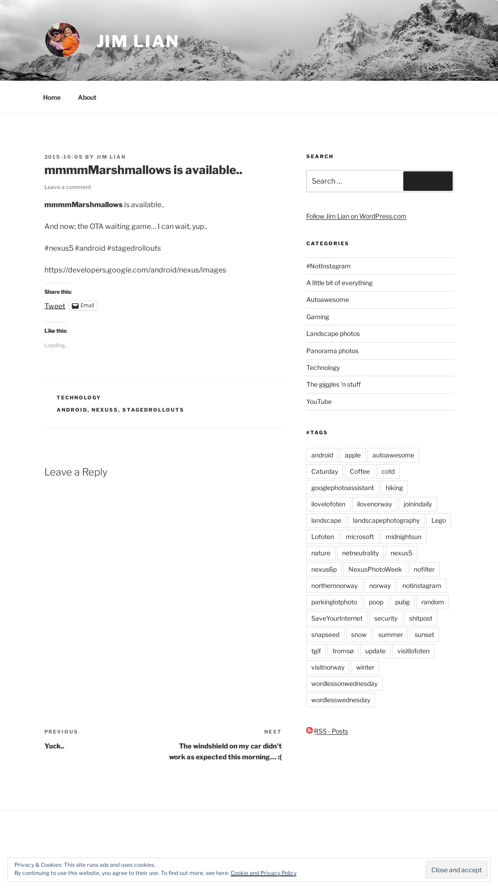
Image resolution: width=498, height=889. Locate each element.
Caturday (324, 471)
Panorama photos (332, 351)
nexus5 (105, 410)
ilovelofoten (328, 504)
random (432, 602)
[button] (62, 40)
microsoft (360, 536)
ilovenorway (374, 504)
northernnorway (334, 585)
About (87, 97)
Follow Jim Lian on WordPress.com (356, 216)
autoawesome (393, 455)
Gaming (317, 317)
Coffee (360, 471)
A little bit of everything (339, 283)
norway (380, 585)
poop (376, 602)
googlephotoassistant (342, 487)
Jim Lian (138, 41)
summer (390, 634)
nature (320, 553)
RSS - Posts (327, 731)
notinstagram (421, 585)
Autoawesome (327, 299)
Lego (438, 520)
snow (359, 634)
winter (365, 667)
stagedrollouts (153, 410)
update (375, 651)
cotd (388, 471)
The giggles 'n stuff (333, 384)
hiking (394, 487)
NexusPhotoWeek (375, 569)
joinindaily (418, 504)
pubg (402, 602)
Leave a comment (67, 187)
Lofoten (322, 536)
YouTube (319, 401)
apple (353, 455)
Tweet (54, 305)
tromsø (343, 651)
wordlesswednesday (340, 700)
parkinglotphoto (334, 602)
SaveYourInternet (337, 618)
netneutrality (360, 553)
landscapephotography (386, 520)
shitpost (420, 618)
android (72, 410)
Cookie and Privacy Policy (263, 873)
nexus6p (324, 569)
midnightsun (403, 536)
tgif (316, 651)
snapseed (325, 634)
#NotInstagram (328, 266)
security (385, 618)
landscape (326, 520)
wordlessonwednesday (344, 683)
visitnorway (327, 667)
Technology (79, 397)
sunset (424, 634)
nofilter (424, 569)
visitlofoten (413, 651)
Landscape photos (333, 333)
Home (52, 97)
